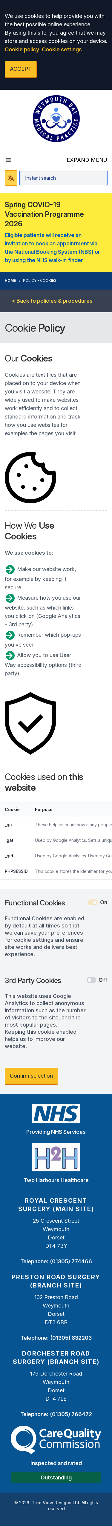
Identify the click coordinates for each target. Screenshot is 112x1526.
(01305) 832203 (71, 1338)
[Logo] (56, 118)
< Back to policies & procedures (52, 301)
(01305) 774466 (71, 1261)
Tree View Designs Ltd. (56, 1502)
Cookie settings (62, 49)
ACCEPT (21, 69)
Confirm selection (31, 1076)
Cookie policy (22, 49)
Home (10, 280)
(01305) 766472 (71, 1414)
